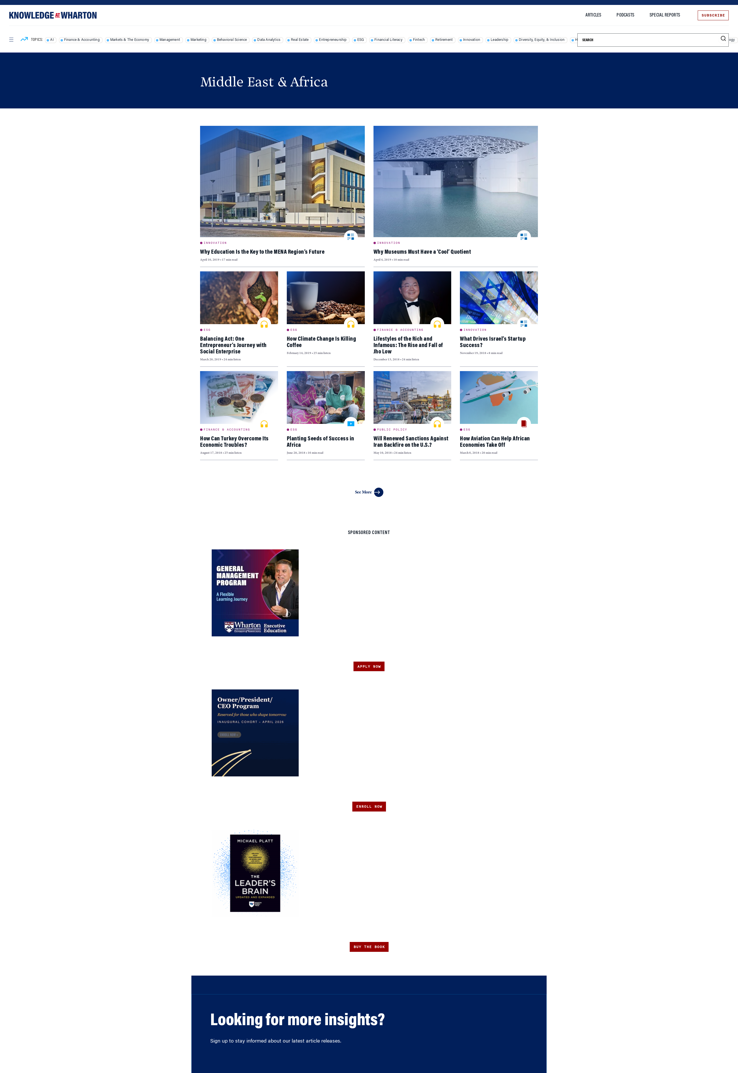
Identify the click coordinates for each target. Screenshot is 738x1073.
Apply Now (369, 667)
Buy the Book (369, 947)
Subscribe (713, 15)
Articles (593, 15)
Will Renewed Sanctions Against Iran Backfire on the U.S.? (411, 442)
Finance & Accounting (82, 40)
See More (369, 492)
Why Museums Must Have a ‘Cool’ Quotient (422, 252)
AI (51, 40)
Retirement (444, 40)
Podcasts (625, 15)
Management (169, 40)
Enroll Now (369, 807)
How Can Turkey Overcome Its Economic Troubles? (234, 442)
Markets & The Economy (129, 40)
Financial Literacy (388, 40)
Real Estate (300, 40)
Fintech (419, 40)
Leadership (499, 40)
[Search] (653, 40)
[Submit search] (723, 39)
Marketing (198, 40)
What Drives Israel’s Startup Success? (493, 342)
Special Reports (665, 15)
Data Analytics (268, 40)
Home (206, 67)
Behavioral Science (232, 40)
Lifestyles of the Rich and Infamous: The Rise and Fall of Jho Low (408, 345)
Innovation (471, 40)
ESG (360, 40)
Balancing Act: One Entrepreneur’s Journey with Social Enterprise (233, 345)
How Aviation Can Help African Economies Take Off (495, 442)
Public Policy (392, 429)
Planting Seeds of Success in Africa (320, 442)
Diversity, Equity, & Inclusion (542, 40)
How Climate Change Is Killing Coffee (321, 342)
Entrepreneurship (333, 40)
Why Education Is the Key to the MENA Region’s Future (262, 252)
